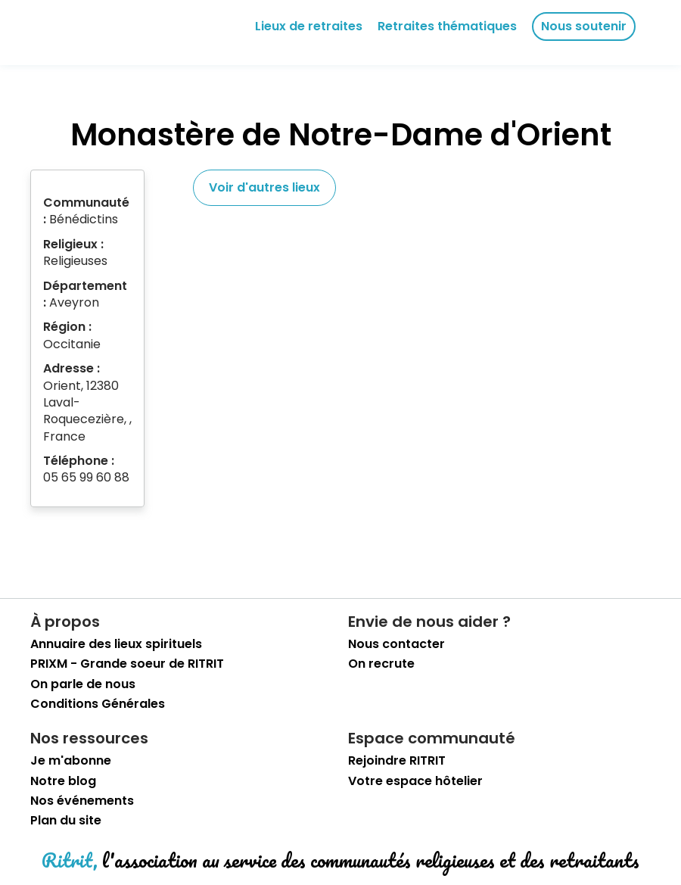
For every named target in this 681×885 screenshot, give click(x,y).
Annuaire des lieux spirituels (116, 644)
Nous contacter (396, 644)
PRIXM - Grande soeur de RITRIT (127, 664)
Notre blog (63, 781)
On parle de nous (82, 684)
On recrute (381, 664)
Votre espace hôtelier (415, 781)
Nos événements (82, 801)
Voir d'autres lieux (264, 187)
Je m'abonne (70, 761)
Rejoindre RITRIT (397, 761)
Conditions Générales (97, 704)
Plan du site (65, 820)
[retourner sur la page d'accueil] (78, 32)
